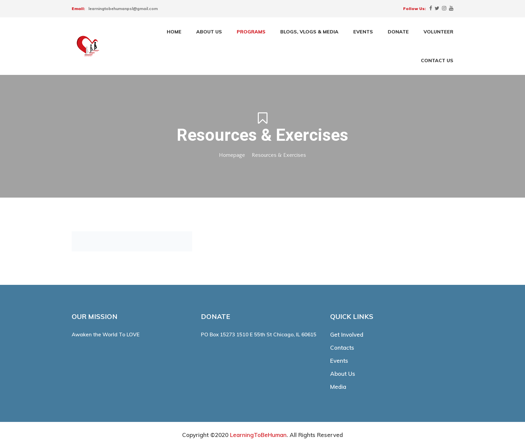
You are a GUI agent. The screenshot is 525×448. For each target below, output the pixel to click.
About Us (342, 373)
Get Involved (346, 334)
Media (338, 386)
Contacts (342, 347)
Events (339, 360)
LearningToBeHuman (258, 434)
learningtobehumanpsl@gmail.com (123, 8)
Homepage (232, 155)
